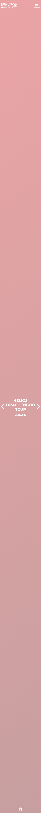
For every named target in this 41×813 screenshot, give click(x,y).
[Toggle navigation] (37, 5)
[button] (2, 406)
